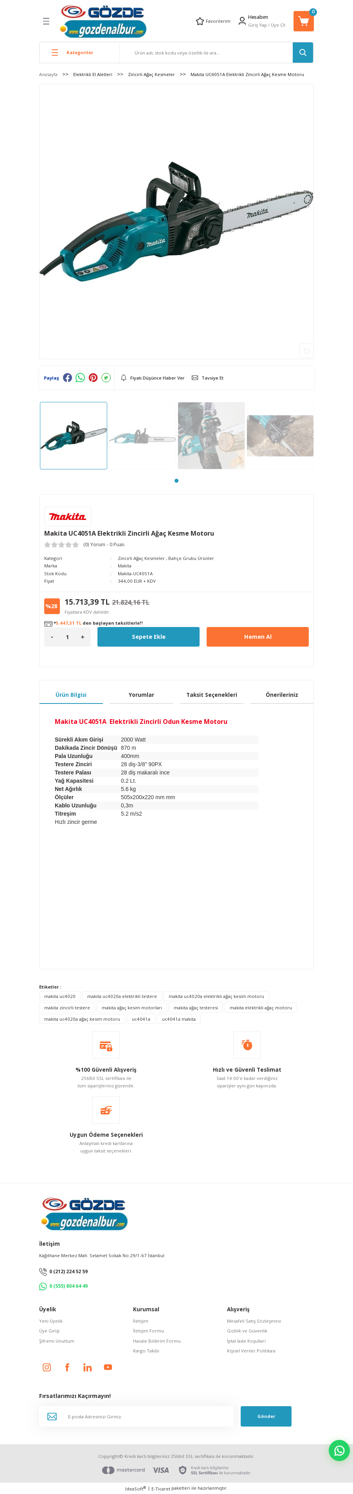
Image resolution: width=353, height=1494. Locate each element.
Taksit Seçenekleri (211, 694)
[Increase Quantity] (82, 637)
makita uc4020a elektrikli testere (122, 996)
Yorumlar (141, 694)
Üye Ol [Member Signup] (278, 25)
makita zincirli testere (67, 1008)
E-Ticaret (160, 1489)
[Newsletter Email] (136, 1416)
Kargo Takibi (146, 1351)
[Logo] (103, 21)
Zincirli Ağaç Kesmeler (141, 558)
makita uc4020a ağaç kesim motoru (82, 1019)
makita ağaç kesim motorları (132, 1008)
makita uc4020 (60, 996)
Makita (124, 566)
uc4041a (141, 1019)
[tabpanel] (73, 435)
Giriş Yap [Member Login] (257, 25)
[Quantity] (67, 637)
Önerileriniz (282, 694)
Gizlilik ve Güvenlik (247, 1331)
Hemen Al (258, 636)
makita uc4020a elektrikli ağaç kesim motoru (216, 996)
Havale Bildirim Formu (157, 1341)
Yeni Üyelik (51, 1321)
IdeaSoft (135, 1488)
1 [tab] (176, 481)
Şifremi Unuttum (56, 1341)
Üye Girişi (49, 1331)
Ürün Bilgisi (71, 694)
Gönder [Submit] (266, 1416)
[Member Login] (242, 20)
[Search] (216, 52)
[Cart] (304, 21)
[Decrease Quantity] (52, 637)
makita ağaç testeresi (196, 1008)
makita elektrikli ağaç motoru (261, 1008)
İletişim (140, 1321)
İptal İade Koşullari (246, 1341)
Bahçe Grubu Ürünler (191, 558)
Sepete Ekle (149, 636)
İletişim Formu (148, 1331)
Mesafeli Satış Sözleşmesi (254, 1321)
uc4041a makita (179, 1019)
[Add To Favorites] (306, 351)
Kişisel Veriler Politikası (251, 1351)
